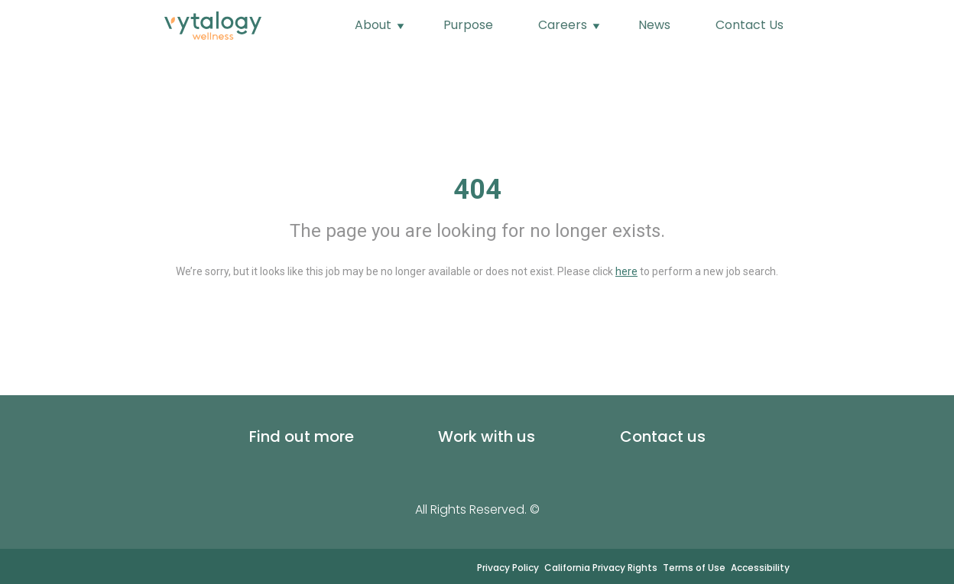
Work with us (486, 436)
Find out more (301, 436)
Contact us (663, 436)
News (654, 25)
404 (477, 190)
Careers (564, 25)
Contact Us (750, 25)
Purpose (468, 25)
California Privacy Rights (600, 567)
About (374, 25)
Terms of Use (694, 567)
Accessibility (760, 567)
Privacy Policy (508, 567)
